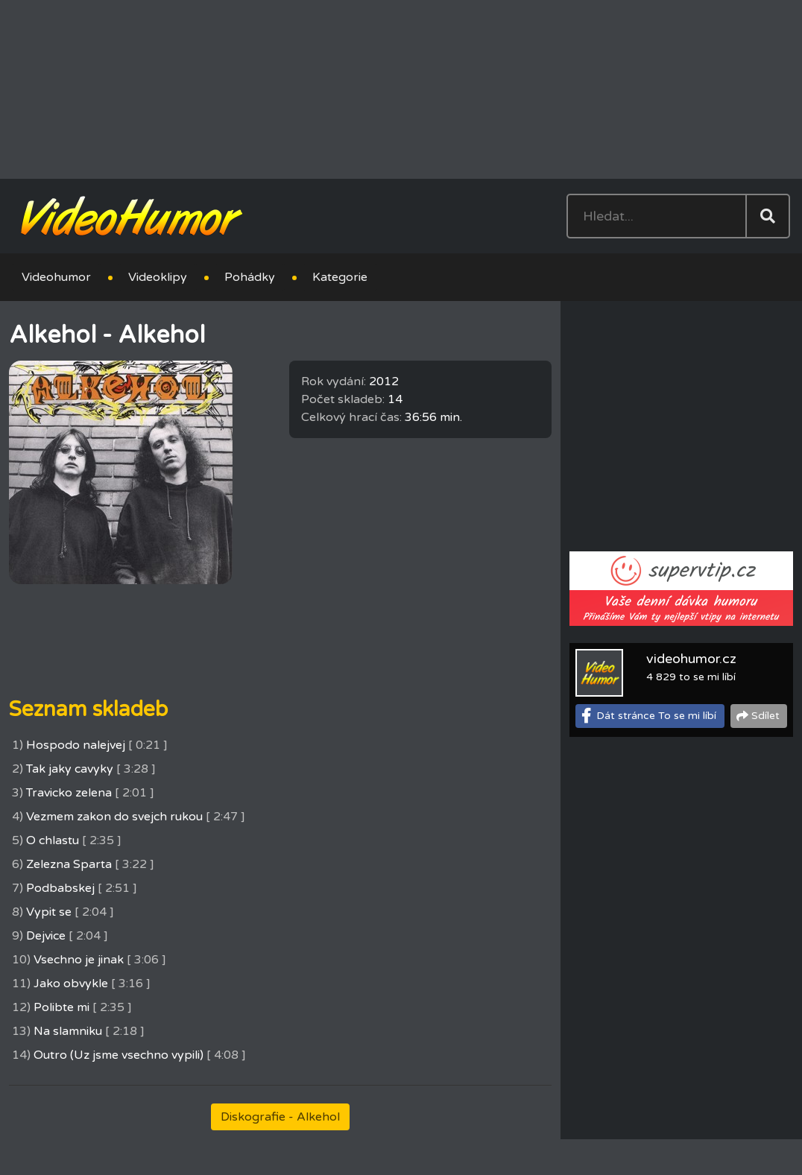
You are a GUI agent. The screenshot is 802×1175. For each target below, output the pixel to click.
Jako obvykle (71, 983)
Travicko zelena (69, 792)
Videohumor (56, 277)
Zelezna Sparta (69, 864)
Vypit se (49, 912)
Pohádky (249, 277)
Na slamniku (68, 1031)
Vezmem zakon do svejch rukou (114, 816)
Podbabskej (60, 888)
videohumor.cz (691, 658)
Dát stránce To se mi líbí (656, 715)
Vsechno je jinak (79, 959)
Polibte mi (61, 1007)
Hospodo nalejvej (75, 745)
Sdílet (765, 715)
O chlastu (52, 840)
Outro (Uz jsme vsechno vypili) (118, 1055)
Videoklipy (157, 277)
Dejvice (46, 935)
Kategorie (339, 277)
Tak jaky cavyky (69, 768)
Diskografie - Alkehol (280, 1116)
